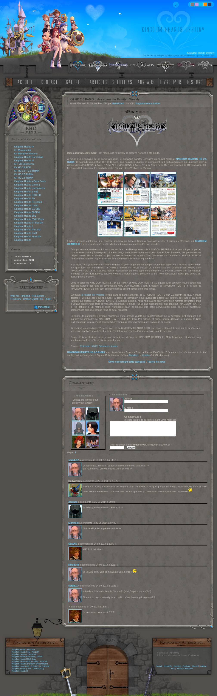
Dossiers (177, 666)
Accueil (159, 666)
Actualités (168, 666)
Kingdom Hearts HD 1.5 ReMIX (25, 666)
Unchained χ (38, 668)
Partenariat (44, 307)
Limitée (146, 355)
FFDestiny (16, 299)
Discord (195, 666)
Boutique (187, 666)
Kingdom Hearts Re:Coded (23, 657)
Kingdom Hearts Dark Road (28, 157)
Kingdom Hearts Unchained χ (29, 188)
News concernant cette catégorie (126, 361)
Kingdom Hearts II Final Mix (28, 222)
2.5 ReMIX (45, 666)
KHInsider (85, 346)
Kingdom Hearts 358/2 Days (29, 219)
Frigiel (48, 299)
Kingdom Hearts (22, 240)
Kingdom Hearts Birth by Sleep (25, 661)
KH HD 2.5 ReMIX (23, 174)
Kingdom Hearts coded (26, 205)
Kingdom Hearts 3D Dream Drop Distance (30, 664)
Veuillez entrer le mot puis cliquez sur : (141, 444)
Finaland (25, 296)
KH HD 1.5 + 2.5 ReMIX (26, 171)
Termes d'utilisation (184, 668)
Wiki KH (15, 296)
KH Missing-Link (22, 150)
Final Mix (31, 649)
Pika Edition (38, 296)
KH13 (94, 346)
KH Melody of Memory (26, 153)
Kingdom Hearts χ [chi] (26, 191)
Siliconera (104, 346)
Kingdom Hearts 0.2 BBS (27, 209)
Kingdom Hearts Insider (147, 103)
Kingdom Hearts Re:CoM (27, 229)
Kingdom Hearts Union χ (27, 184)
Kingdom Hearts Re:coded (28, 202)
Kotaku (114, 346)
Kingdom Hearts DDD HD (27, 195)
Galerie (203, 666)
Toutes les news (156, 361)
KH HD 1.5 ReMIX (23, 177)
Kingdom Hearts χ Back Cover (30, 181)
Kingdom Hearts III (24, 160)
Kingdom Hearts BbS (25, 215)
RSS (173, 668)
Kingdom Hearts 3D (24, 198)
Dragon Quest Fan (33, 299)
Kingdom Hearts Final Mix (27, 236)
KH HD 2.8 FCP (22, 167)
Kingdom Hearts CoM (25, 233)
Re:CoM (35, 652)
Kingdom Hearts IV (24, 146)
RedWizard (118, 103)
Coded (39, 657)
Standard (133, 355)
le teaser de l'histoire (93, 294)
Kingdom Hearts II (23, 226)
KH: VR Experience (24, 164)
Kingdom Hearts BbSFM (27, 212)
